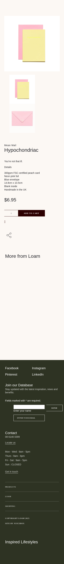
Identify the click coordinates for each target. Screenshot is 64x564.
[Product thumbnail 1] (32, 118)
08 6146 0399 (12, 436)
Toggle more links (56, 523)
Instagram (39, 368)
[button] (5, 221)
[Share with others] (9, 235)
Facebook (12, 368)
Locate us (10, 442)
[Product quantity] (11, 213)
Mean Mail (10, 145)
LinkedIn (38, 374)
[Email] (29, 418)
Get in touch (11, 471)
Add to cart (31, 213)
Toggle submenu (55, 487)
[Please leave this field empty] (29, 407)
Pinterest (11, 374)
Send (54, 408)
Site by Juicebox (15, 523)
